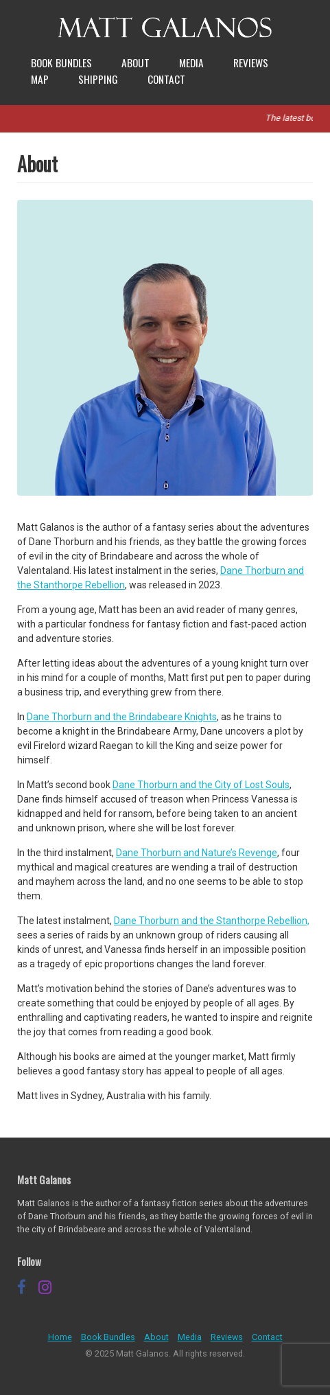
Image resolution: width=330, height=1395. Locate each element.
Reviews (250, 62)
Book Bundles (61, 62)
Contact (166, 79)
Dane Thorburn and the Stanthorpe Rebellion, (211, 920)
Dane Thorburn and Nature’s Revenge (196, 852)
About (135, 62)
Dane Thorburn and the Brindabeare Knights (122, 716)
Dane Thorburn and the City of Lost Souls (201, 784)
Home (60, 1337)
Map (40, 79)
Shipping (98, 79)
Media (191, 62)
